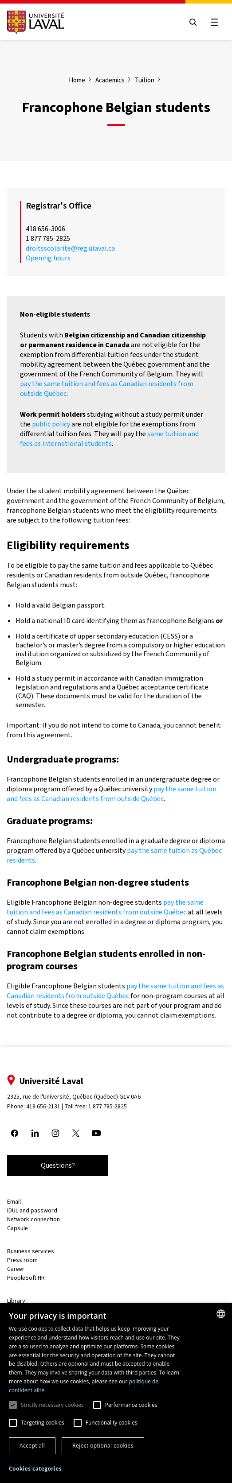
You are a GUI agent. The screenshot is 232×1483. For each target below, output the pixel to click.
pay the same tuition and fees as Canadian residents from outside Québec (111, 793)
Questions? (58, 1165)
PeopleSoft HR (26, 1278)
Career (15, 1269)
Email (14, 1201)
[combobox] (220, 1313)
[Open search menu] (193, 22)
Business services (30, 1251)
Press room (22, 1260)
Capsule (17, 1228)
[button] (35, 1469)
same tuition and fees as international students (109, 438)
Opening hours (48, 258)
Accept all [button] (32, 1445)
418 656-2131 (43, 1106)
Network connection (33, 1219)
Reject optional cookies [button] (103, 1445)
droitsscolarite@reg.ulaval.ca (70, 248)
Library (16, 1301)
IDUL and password (32, 1210)
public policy (51, 424)
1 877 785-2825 (107, 1106)
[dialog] (116, 1393)
